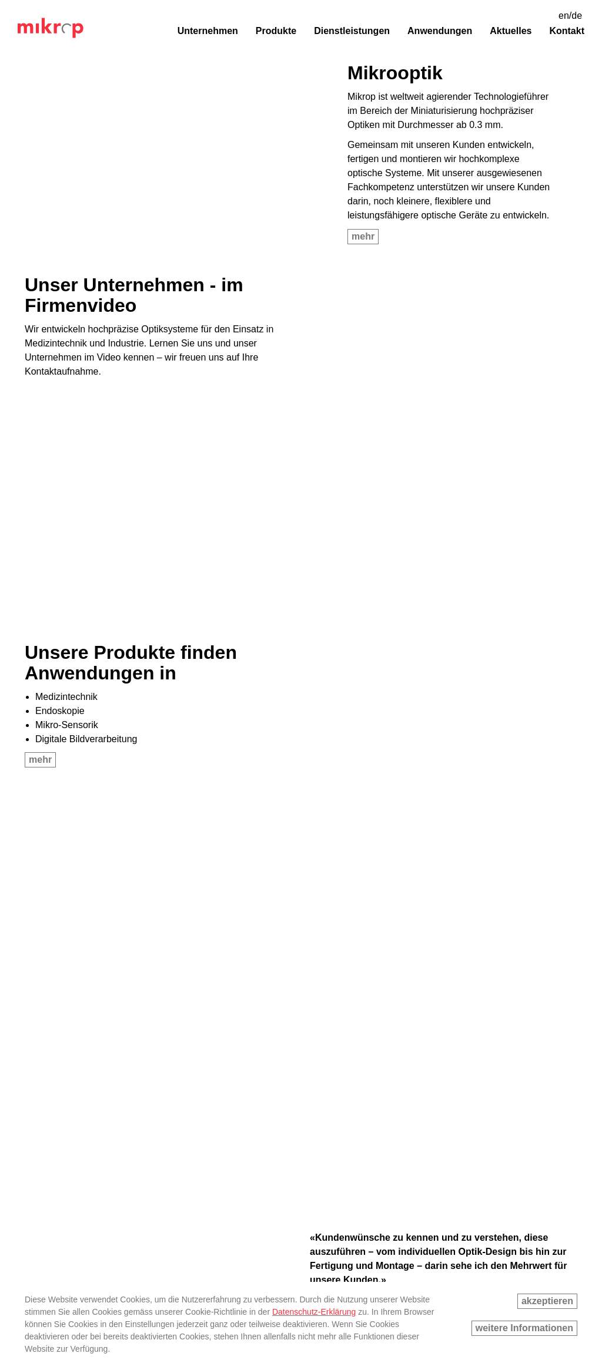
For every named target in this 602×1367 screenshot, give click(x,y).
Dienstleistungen (352, 31)
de (576, 16)
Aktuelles (510, 31)
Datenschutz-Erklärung (314, 1312)
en (563, 16)
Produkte (276, 31)
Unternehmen (208, 31)
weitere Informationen (524, 1328)
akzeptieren (547, 1301)
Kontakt (566, 31)
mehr (363, 236)
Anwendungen (439, 31)
